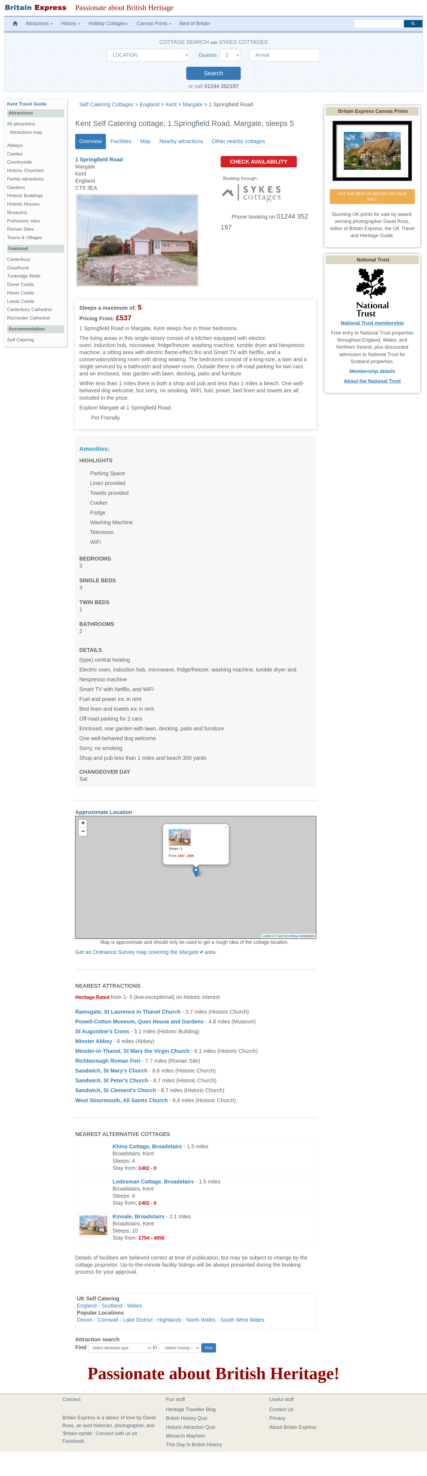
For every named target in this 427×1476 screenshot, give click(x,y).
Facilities (121, 141)
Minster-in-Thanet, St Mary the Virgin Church (132, 1051)
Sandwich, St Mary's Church (111, 1071)
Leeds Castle (20, 301)
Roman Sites (20, 229)
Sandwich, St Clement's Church (115, 1090)
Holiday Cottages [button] (109, 23)
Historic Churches (25, 170)
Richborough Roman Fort (108, 1061)
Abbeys (15, 145)
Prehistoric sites (23, 221)
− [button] (83, 832)
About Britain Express (292, 1427)
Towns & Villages (24, 237)
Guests (208, 55)
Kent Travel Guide (27, 104)
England (150, 104)
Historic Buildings (25, 195)
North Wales (201, 1320)
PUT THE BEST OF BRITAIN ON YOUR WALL (372, 196)
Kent (171, 104)
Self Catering (20, 339)
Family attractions (25, 179)
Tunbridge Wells (24, 276)
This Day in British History (194, 1444)
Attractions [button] (39, 23)
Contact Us (281, 1409)
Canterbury (18, 259)
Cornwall (107, 1320)
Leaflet (267, 936)
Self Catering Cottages (106, 104)
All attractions (21, 123)
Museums (17, 212)
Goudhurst (18, 267)
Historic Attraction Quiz (190, 1427)
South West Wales (242, 1320)
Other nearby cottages (238, 141)
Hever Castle (20, 293)
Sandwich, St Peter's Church (111, 1080)
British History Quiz (187, 1418)
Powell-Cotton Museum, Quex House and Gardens (139, 1022)
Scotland (112, 1306)
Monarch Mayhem (185, 1436)
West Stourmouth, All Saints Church (121, 1100)
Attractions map (26, 132)
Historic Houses (23, 204)
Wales (134, 1306)
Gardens (16, 187)
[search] (379, 23)
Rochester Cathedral (28, 318)
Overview (90, 141)
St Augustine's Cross (102, 1031)
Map (145, 141)
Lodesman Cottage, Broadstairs (153, 1182)
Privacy (277, 1418)
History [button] (70, 23)
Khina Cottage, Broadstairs (147, 1146)
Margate (193, 104)
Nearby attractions (181, 141)
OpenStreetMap (287, 936)
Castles (15, 153)
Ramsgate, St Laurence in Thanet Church (128, 1012)
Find (81, 1347)
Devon (84, 1320)
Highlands (169, 1320)
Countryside (19, 162)
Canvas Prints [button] (154, 23)
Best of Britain (194, 23)
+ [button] (83, 824)
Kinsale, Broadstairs (138, 1216)
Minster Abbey (93, 1041)
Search (213, 73)
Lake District (138, 1320)
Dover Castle (20, 284)
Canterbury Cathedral (29, 309)
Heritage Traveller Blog (191, 1409)
